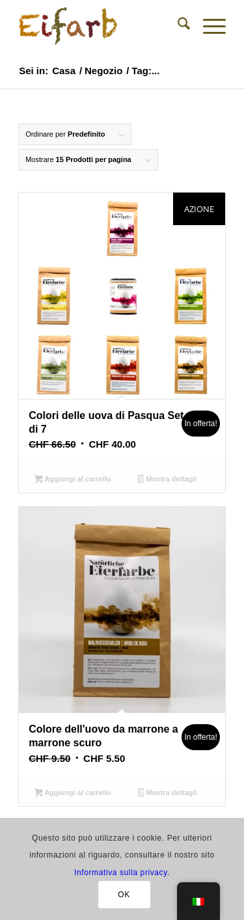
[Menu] (208, 26)
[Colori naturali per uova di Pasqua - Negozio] (101, 26)
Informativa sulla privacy (120, 872)
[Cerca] (177, 26)
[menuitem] (177, 26)
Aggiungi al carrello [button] (72, 480)
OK (124, 894)
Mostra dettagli (167, 480)
